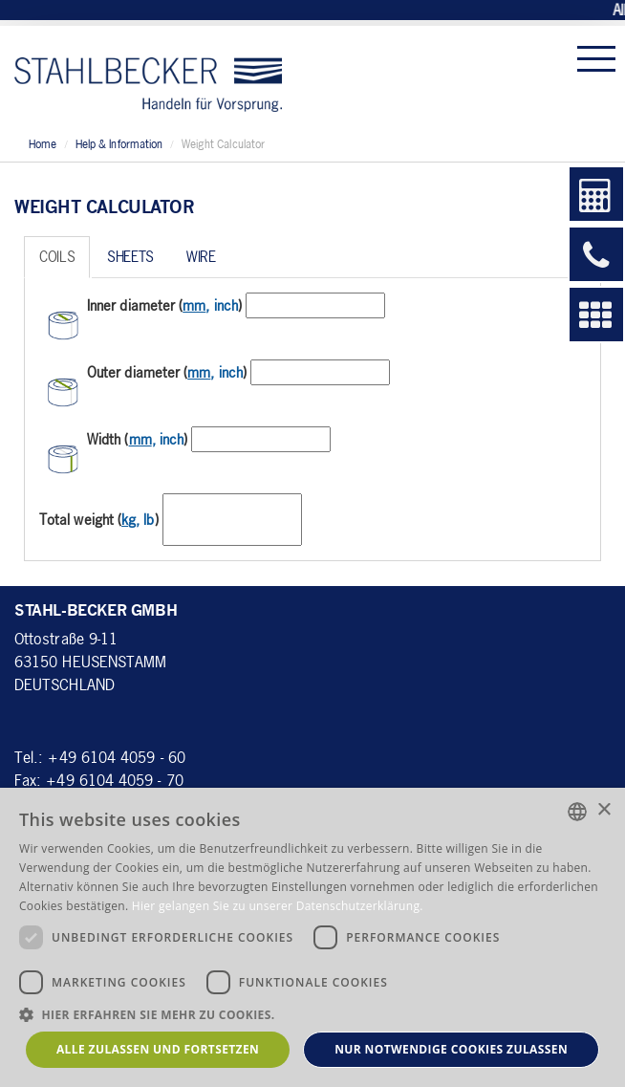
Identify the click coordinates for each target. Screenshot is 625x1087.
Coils (57, 256)
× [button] (603, 810)
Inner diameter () (164, 305)
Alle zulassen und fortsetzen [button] (157, 1049)
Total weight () (99, 519)
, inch (210, 305)
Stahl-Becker (148, 76)
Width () (137, 438)
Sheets (130, 256)
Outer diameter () (167, 371)
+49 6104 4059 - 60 (116, 757)
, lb (137, 519)
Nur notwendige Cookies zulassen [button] (451, 1049)
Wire (201, 256)
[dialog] (312, 937)
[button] (312, 1014)
